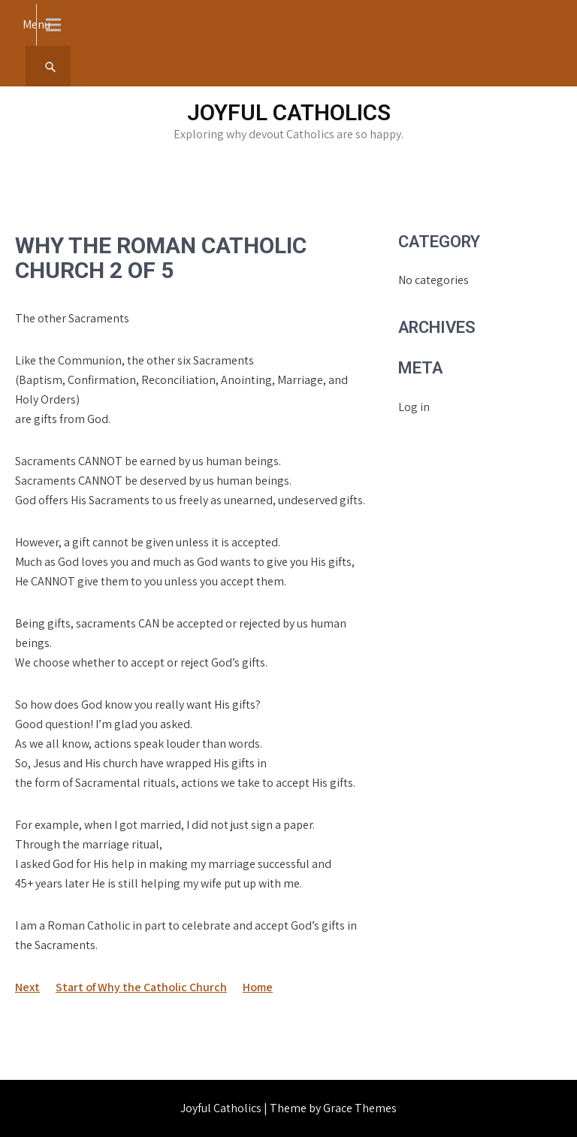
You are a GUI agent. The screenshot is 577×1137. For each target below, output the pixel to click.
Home (258, 987)
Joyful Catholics (289, 112)
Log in (414, 407)
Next (27, 987)
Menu (36, 24)
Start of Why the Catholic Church (141, 987)
